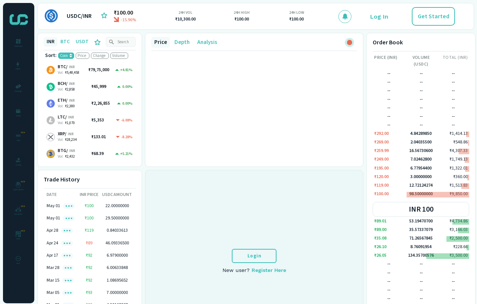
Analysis (207, 42)
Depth (182, 42)
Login (254, 256)
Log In (379, 16)
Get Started (433, 16)
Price (160, 42)
